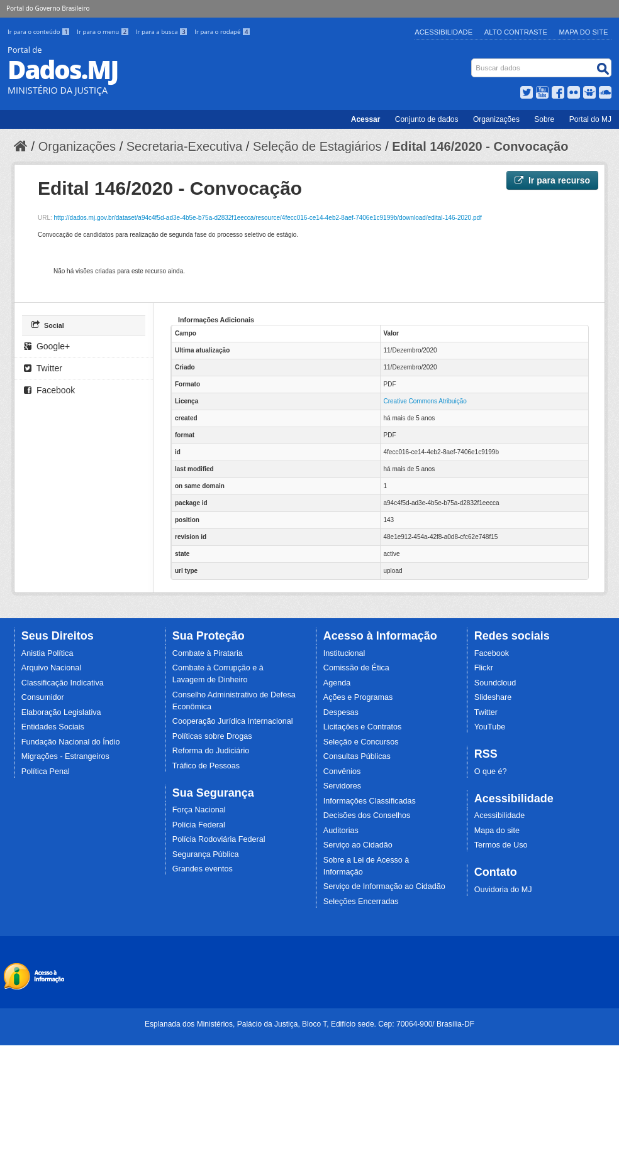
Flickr (483, 667)
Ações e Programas (358, 697)
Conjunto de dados (427, 119)
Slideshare (493, 697)
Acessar (366, 119)
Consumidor (42, 697)
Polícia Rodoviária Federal (218, 839)
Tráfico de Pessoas (206, 765)
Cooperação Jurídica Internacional (232, 721)
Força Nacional (199, 809)
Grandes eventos (202, 868)
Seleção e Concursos (361, 742)
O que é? (490, 771)
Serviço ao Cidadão (358, 845)
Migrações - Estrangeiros (65, 756)
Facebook (49, 390)
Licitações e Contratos (362, 726)
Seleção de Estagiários (317, 146)
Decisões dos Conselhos (367, 815)
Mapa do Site (583, 32)
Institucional (344, 653)
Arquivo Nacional (51, 667)
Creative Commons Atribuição (425, 401)
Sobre (544, 119)
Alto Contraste (515, 32)
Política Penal (45, 771)
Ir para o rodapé (222, 32)
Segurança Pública (205, 854)
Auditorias (341, 830)
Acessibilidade (443, 32)
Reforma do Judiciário (211, 750)
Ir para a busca (162, 32)
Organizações (496, 119)
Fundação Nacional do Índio (70, 742)
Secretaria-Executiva (184, 146)
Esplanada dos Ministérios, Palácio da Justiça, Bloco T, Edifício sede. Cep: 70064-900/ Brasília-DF (309, 1024)
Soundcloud (495, 683)
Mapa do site (497, 830)
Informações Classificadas (369, 801)
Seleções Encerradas (361, 901)
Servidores (342, 786)
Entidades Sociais (52, 726)
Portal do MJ (590, 119)
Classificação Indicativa (62, 683)
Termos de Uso (501, 845)
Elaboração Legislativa (61, 712)
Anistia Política (47, 653)
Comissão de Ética (356, 667)
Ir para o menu (104, 32)
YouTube (490, 726)
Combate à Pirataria (207, 653)
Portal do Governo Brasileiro (47, 8)
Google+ (47, 346)
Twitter (43, 368)
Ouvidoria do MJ (503, 889)
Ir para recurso (552, 180)
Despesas (341, 712)
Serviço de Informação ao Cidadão (384, 886)
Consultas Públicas (357, 756)
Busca (472, 61)
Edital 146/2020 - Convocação (480, 146)
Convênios (342, 771)
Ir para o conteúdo (40, 32)
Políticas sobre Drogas (212, 736)
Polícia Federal (198, 825)
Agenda (336, 683)
